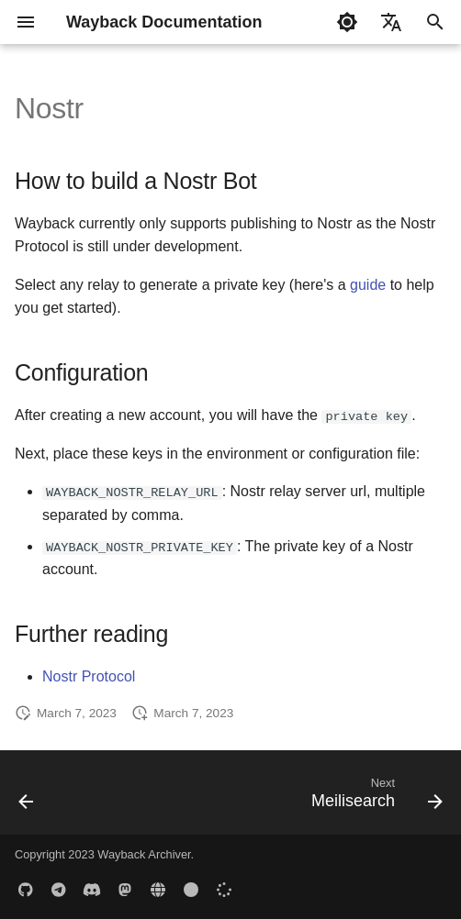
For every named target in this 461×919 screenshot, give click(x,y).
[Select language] (391, 22)
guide (368, 285)
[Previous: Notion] (27, 798)
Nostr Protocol (88, 676)
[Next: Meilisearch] (373, 798)
